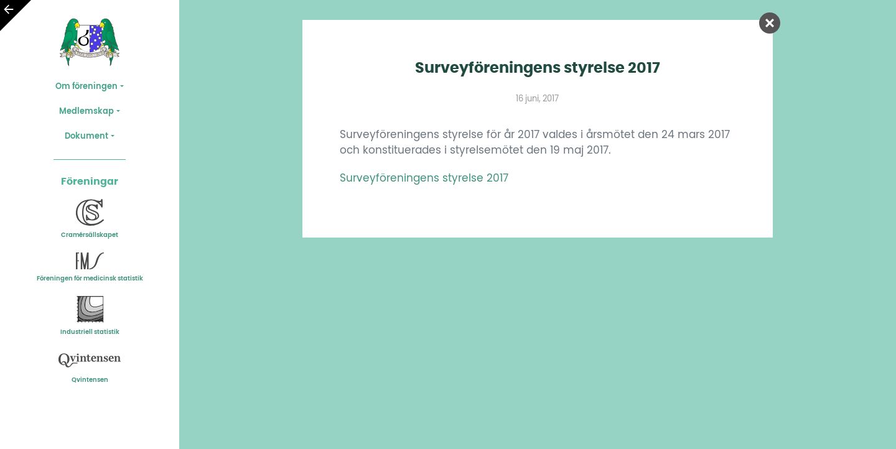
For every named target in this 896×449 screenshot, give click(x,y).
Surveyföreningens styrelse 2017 (424, 178)
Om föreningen (86, 87)
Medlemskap (86, 112)
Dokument (86, 136)
